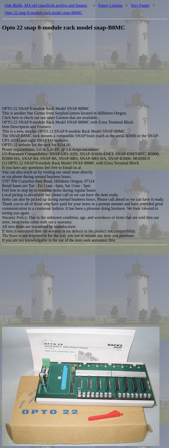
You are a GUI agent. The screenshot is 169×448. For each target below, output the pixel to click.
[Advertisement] (85, 71)
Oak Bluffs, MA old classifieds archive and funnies (46, 5)
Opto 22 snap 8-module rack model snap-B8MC (43, 13)
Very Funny (140, 5)
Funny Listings (110, 5)
